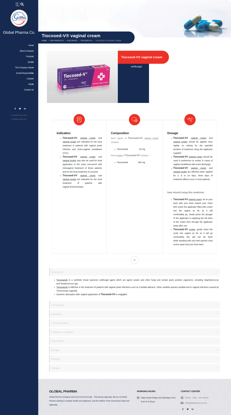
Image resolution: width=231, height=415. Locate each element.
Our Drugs (72, 40)
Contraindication (60, 323)
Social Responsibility (19, 74)
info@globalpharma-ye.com (196, 403)
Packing (55, 359)
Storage (55, 368)
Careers (19, 79)
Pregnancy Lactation (62, 332)
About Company (19, 51)
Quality (19, 62)
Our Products (57, 40)
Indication (56, 314)
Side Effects (57, 341)
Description (57, 272)
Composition (58, 305)
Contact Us (19, 90)
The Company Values (19, 68)
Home (19, 46)
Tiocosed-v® (86, 40)
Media (19, 85)
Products (19, 57)
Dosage (55, 350)
